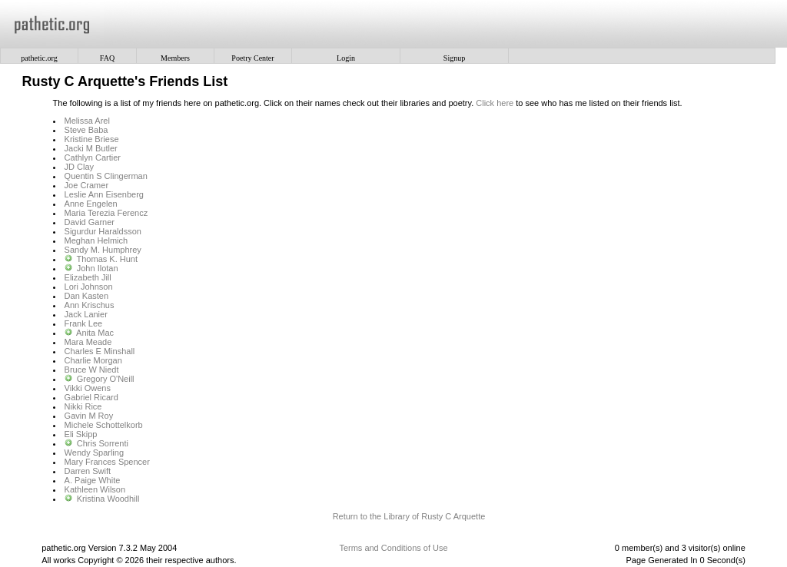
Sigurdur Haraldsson (103, 231)
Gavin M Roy (89, 415)
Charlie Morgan (93, 360)
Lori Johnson (89, 286)
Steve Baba (86, 129)
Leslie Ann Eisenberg (104, 194)
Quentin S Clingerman (106, 176)
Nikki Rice (83, 406)
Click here (494, 103)
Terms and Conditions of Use (393, 547)
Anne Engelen (91, 203)
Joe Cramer (86, 185)
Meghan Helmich (96, 240)
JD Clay (80, 166)
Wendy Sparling (94, 452)
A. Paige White (93, 480)
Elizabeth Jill (88, 277)
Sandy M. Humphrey (103, 249)
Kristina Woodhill (108, 498)
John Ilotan (97, 268)
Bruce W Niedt (92, 369)
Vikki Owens (88, 388)
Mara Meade (88, 341)
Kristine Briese (92, 139)
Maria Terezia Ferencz (106, 212)
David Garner (90, 222)
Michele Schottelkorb (104, 424)
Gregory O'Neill (105, 378)
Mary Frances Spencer (107, 461)
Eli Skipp (81, 434)
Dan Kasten (86, 295)
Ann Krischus (90, 305)
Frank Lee (84, 323)
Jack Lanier (86, 314)
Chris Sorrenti (102, 443)
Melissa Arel (87, 120)
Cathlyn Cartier (93, 157)
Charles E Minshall (100, 351)
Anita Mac (95, 332)
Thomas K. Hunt (107, 259)
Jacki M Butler (91, 148)
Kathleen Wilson (95, 489)
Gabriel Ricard (91, 397)
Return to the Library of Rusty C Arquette (409, 516)
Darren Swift (88, 471)
